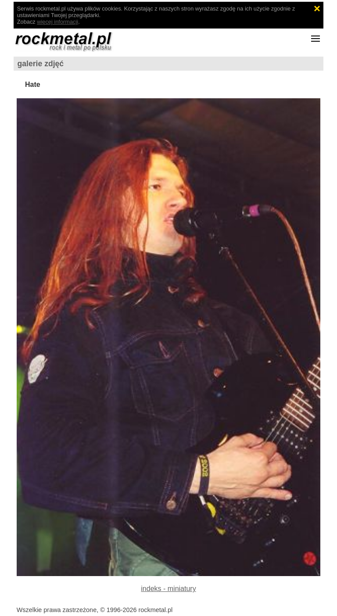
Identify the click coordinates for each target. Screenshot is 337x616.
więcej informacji (57, 21)
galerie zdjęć (41, 63)
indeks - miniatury (168, 588)
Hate (32, 84)
